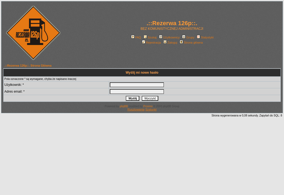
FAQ (136, 37)
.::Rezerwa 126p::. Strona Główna (27, 65)
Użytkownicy (169, 37)
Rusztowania (135, 109)
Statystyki (205, 37)
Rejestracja (151, 42)
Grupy (188, 37)
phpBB (124, 106)
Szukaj (150, 37)
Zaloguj (170, 42)
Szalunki (151, 109)
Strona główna (191, 42)
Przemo (148, 106)
